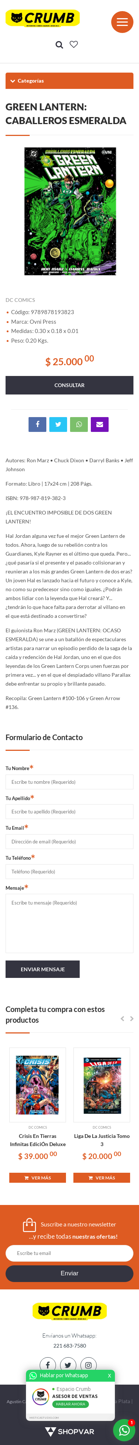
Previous (15, 211)
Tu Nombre (20, 768)
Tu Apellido (20, 798)
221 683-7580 (69, 1345)
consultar (69, 385)
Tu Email (17, 827)
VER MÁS (37, 1178)
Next (124, 211)
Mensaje (17, 887)
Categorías (26, 80)
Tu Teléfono (20, 857)
